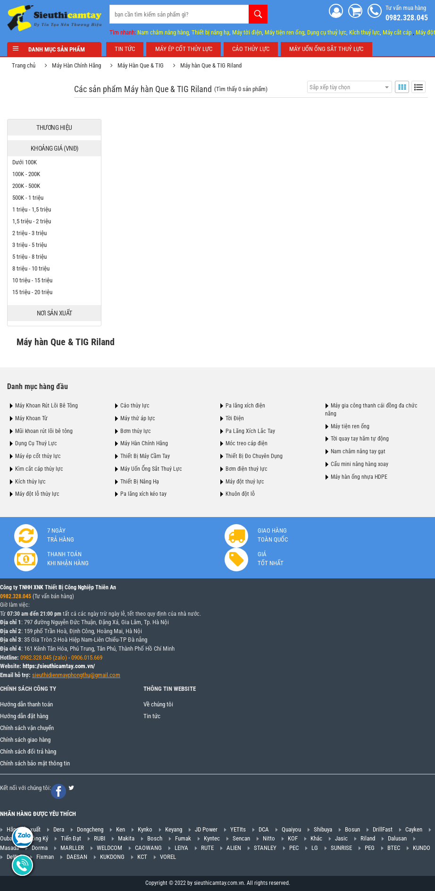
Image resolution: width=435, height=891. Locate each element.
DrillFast (383, 829)
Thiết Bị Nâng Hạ (139, 481)
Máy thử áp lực (137, 418)
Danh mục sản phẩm (54, 49)
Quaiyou (291, 829)
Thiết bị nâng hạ (210, 32)
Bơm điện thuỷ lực (247, 469)
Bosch (154, 838)
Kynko (145, 829)
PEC (294, 847)
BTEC (393, 847)
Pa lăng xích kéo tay (143, 494)
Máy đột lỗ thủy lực (37, 494)
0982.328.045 (15, 596)
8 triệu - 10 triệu (31, 268)
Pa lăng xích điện (245, 405)
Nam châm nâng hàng (163, 32)
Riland (367, 838)
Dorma (40, 847)
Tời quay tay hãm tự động (360, 438)
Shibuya (323, 829)
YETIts (238, 829)
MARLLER (72, 847)
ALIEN (233, 847)
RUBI (99, 838)
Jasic (341, 838)
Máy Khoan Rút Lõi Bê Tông (46, 405)
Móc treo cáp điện (247, 443)
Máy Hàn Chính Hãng (76, 65)
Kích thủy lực (30, 481)
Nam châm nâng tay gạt (358, 451)
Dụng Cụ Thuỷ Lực (36, 443)
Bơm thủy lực (135, 431)
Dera (58, 829)
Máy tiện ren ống (284, 32)
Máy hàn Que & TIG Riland (211, 65)
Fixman (45, 856)
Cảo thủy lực (135, 405)
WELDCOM (109, 847)
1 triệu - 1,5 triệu (31, 209)
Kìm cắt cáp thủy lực (39, 469)
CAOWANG (148, 847)
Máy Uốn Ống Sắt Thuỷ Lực (151, 469)
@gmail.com (105, 675)
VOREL (168, 856)
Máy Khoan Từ (31, 418)
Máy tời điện (247, 32)
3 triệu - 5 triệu (29, 244)
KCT (142, 856)
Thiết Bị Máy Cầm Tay (145, 456)
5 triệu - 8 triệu (29, 256)
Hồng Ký (38, 838)
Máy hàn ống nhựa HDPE (359, 477)
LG (314, 847)
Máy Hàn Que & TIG (140, 65)
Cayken (413, 829)
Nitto (269, 838)
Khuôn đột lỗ (240, 494)
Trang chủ (23, 65)
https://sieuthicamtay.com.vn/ (59, 666)
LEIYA (181, 847)
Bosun (352, 829)
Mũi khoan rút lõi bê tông (44, 431)
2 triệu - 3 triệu (29, 233)
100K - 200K (26, 174)
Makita (126, 838)
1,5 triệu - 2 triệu (31, 221)
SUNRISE (341, 847)
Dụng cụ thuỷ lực (326, 32)
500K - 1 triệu (27, 197)
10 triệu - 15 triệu (32, 280)
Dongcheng (90, 829)
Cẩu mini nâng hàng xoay (359, 464)
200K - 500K (26, 185)
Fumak (183, 838)
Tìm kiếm (258, 14)
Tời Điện (235, 418)
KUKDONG (112, 856)
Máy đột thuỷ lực (245, 481)
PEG (370, 847)
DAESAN (77, 856)
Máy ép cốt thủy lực (38, 456)
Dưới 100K (24, 162)
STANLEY (265, 847)
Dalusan (397, 838)
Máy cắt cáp (397, 32)
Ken (120, 829)
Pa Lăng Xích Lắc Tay (250, 431)
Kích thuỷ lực (364, 32)
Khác (316, 838)
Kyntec (212, 838)
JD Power (206, 829)
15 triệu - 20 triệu (32, 292)
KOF (293, 838)
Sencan (241, 838)
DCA (264, 829)
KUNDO (421, 847)
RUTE (207, 847)
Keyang (173, 829)
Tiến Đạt (71, 838)
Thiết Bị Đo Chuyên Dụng (254, 456)
